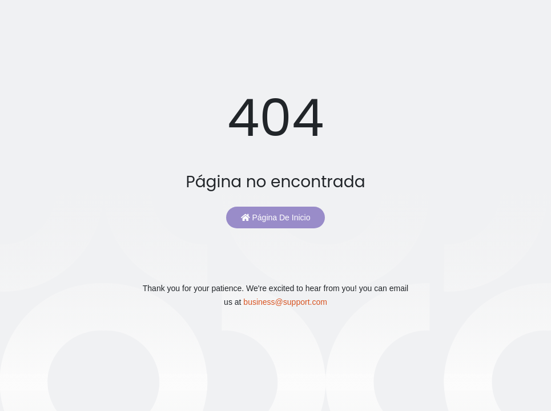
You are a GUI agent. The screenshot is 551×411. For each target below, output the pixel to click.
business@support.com (285, 302)
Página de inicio (276, 217)
